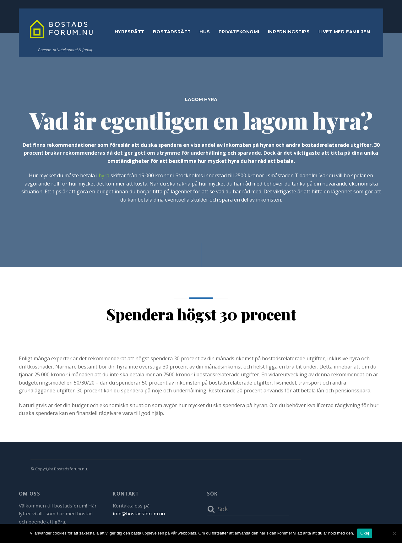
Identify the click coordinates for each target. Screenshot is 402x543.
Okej (364, 533)
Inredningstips (289, 32)
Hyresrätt (129, 32)
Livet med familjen (344, 32)
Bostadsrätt (172, 32)
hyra (104, 176)
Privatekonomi (239, 32)
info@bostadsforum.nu (139, 513)
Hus (204, 32)
